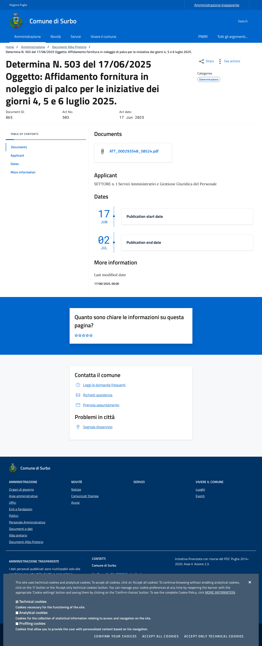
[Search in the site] (248, 21)
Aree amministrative (23, 496)
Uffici (12, 502)
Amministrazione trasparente (216, 5)
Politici (13, 515)
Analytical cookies (33, 612)
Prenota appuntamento (97, 405)
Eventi (200, 496)
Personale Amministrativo (27, 522)
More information (220, 592)
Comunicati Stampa (84, 496)
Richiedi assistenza (93, 395)
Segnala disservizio (94, 427)
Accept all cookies (160, 636)
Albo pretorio (18, 535)
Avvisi (75, 502)
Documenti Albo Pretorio (69, 46)
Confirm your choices (115, 636)
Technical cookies (32, 601)
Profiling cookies (32, 623)
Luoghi (200, 489)
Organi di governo (21, 489)
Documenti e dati (21, 528)
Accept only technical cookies (214, 636)
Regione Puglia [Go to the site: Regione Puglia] (18, 5)
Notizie (76, 489)
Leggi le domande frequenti (100, 385)
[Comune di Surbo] (45, 21)
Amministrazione (33, 46)
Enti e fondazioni (20, 509)
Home (10, 46)
